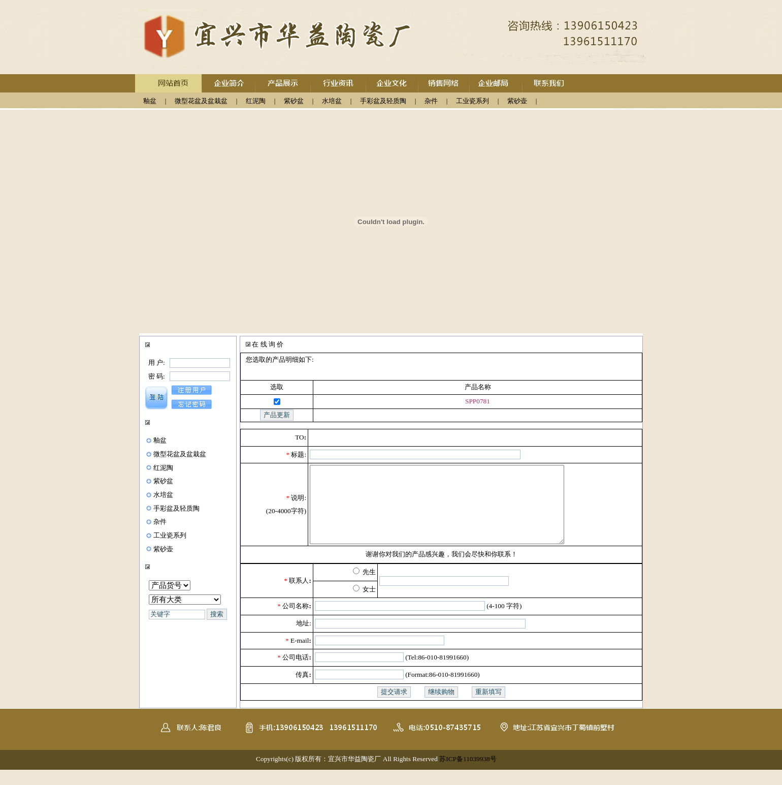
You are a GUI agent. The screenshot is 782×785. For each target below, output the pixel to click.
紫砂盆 (294, 101)
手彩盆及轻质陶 (383, 101)
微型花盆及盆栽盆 (201, 101)
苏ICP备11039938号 (468, 774)
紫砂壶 (517, 101)
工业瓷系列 (472, 101)
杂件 (431, 101)
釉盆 (149, 101)
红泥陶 (256, 101)
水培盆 (332, 101)
